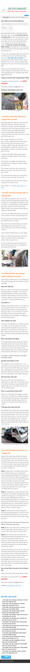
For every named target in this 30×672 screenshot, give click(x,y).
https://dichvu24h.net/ (14, 585)
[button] (9, 28)
